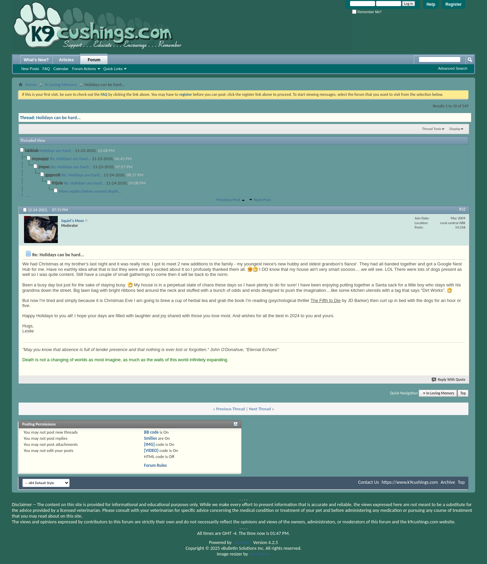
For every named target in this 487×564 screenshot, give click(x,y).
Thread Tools (431, 129)
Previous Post (228, 199)
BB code (151, 432)
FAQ (46, 69)
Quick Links (113, 69)
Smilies (150, 438)
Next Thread (260, 408)
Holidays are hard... (57, 150)
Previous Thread (230, 408)
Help (430, 4)
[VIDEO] (151, 450)
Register (453, 4)
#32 (462, 209)
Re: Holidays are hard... (70, 158)
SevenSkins (259, 554)
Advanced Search (452, 68)
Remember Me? (366, 12)
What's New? (36, 60)
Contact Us (368, 482)
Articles (66, 60)
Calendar (61, 69)
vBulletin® (242, 542)
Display (454, 129)
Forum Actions (84, 69)
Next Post (262, 199)
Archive (448, 482)
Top (463, 393)
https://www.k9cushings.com (410, 482)
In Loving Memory (61, 84)
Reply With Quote (448, 379)
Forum (94, 60)
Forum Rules (155, 465)
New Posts (30, 69)
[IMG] (149, 444)
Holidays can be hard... (58, 118)
